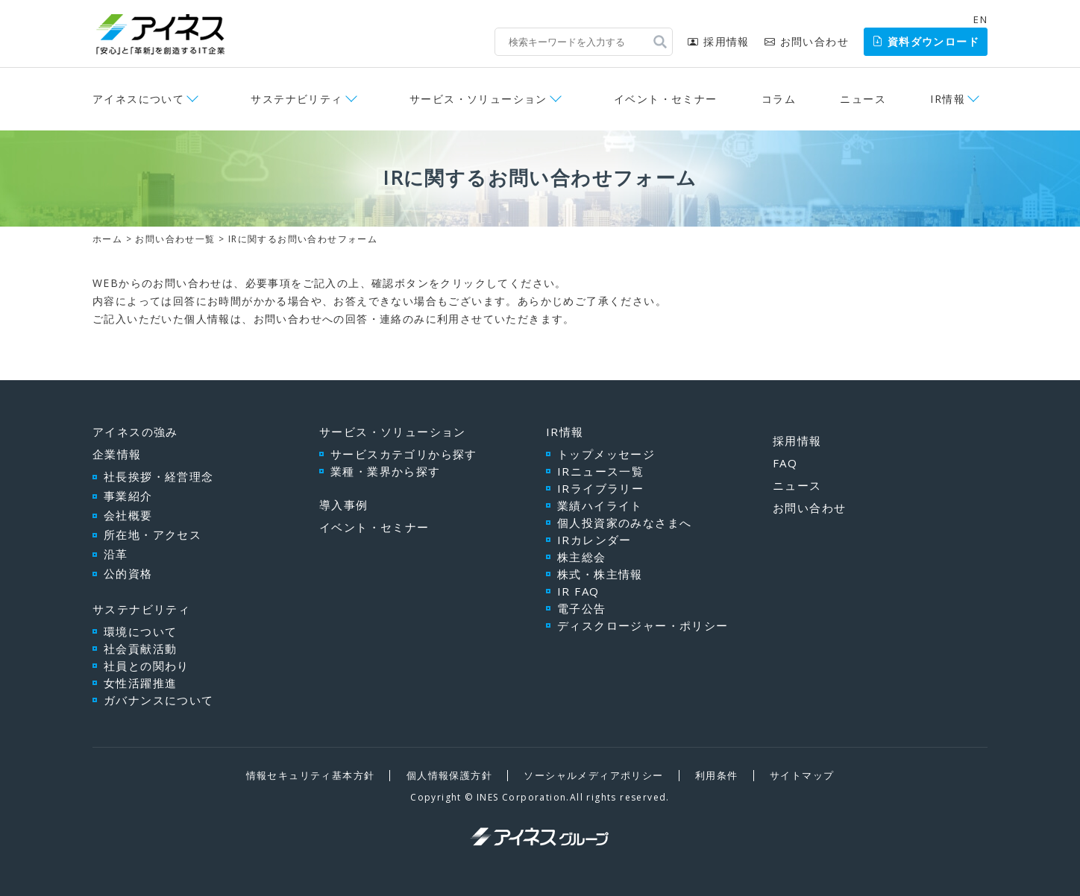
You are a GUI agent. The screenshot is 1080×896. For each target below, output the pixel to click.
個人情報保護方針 (449, 775)
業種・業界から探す (385, 471)
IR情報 (947, 99)
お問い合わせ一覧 (175, 239)
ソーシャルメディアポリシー (593, 775)
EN (980, 19)
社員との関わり (146, 665)
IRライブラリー (600, 488)
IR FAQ (578, 591)
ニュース (863, 99)
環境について (140, 631)
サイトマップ (802, 775)
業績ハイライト (600, 505)
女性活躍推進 (140, 682)
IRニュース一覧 (600, 471)
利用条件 (716, 775)
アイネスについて (138, 99)
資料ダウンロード (925, 41)
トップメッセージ (606, 454)
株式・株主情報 (600, 574)
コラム (779, 99)
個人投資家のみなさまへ (624, 522)
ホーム (107, 239)
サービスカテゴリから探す (403, 454)
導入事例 (343, 504)
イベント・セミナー (666, 99)
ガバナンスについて (159, 699)
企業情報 (117, 454)
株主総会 (581, 556)
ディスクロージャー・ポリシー (643, 625)
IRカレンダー (594, 539)
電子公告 (581, 608)
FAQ (785, 462)
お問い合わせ (807, 41)
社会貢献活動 (140, 648)
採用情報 (718, 41)
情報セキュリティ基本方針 (310, 775)
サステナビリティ (296, 99)
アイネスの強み (135, 431)
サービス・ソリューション (478, 99)
